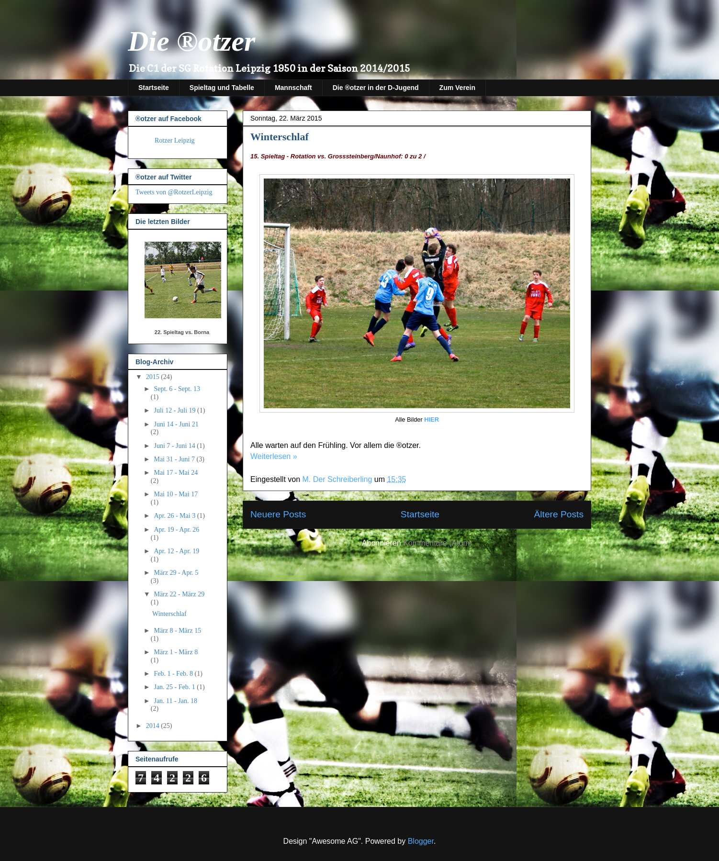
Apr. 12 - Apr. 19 (176, 551)
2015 (153, 376)
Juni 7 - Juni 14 (175, 445)
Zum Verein (457, 87)
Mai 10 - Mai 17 (176, 494)
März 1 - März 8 (176, 652)
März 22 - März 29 (179, 594)
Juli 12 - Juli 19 (175, 410)
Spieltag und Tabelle (222, 87)
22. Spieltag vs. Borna (182, 332)
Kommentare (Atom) (437, 543)
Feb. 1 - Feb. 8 (174, 673)
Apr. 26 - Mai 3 (175, 515)
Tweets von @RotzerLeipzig (173, 192)
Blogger (421, 841)
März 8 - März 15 (177, 630)
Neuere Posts (278, 514)
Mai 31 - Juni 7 (175, 459)
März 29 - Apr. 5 (176, 572)
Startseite (153, 87)
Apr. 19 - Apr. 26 (176, 529)
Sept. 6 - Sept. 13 (177, 388)
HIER (431, 419)
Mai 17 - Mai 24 (176, 472)
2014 (153, 725)
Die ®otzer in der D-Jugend (376, 87)
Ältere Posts (559, 514)
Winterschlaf (279, 137)
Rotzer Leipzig (175, 140)
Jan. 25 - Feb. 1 (175, 687)
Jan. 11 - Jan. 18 (175, 700)
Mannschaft (293, 87)
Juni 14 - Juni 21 (176, 424)
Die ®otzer (191, 41)
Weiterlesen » (273, 456)
